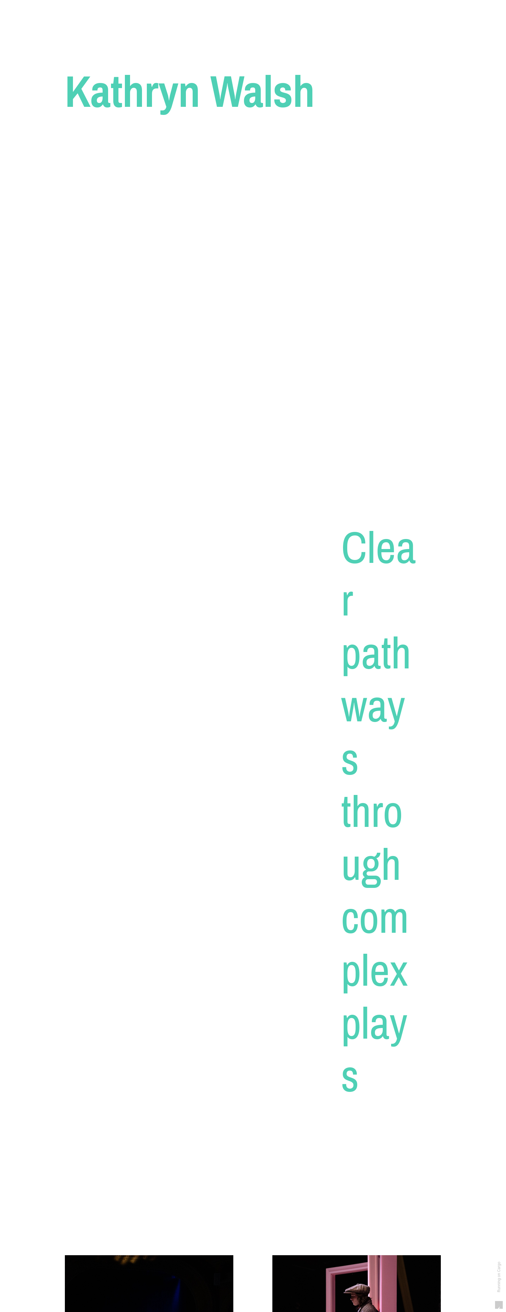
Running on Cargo (499, 1277)
